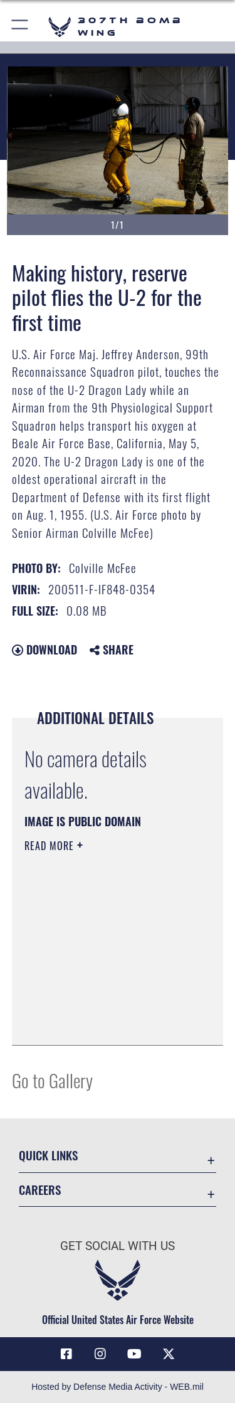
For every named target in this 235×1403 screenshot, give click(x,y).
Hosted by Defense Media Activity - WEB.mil (117, 1387)
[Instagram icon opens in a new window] (100, 1354)
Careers (40, 1189)
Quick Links (48, 1155)
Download (44, 649)
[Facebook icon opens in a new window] (66, 1354)
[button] (20, 26)
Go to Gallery (52, 1079)
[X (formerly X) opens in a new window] (168, 1354)
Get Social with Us (117, 1246)
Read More (50, 845)
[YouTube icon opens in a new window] (134, 1354)
